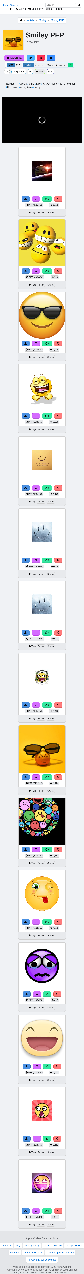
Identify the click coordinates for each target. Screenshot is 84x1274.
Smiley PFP (57, 20)
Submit (21, 9)
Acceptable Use (74, 1245)
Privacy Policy (32, 1245)
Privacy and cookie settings (42, 1259)
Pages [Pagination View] (39, 65)
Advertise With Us (33, 1252)
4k (30, 71)
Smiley (43, 20)
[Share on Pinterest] (41, 58)
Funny (41, 212)
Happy (36, 87)
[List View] (18, 65)
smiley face (25, 87)
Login (49, 9)
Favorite (14, 58)
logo (54, 83)
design (22, 83)
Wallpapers (18, 71)
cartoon (46, 83)
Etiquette (14, 1252)
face (38, 83)
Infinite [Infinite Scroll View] (28, 65)
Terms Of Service (52, 1245)
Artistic (30, 20)
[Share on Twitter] (31, 58)
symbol (70, 83)
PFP (40, 71)
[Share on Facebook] (51, 58)
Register (58, 9)
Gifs (50, 71)
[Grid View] (11, 65)
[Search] (79, 4)
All (7, 71)
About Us (6, 1245)
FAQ (18, 1245)
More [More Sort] (60, 65)
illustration (12, 87)
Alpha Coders (10, 5)
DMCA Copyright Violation (60, 1252)
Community (35, 9)
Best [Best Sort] (50, 65)
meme (62, 83)
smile (31, 83)
